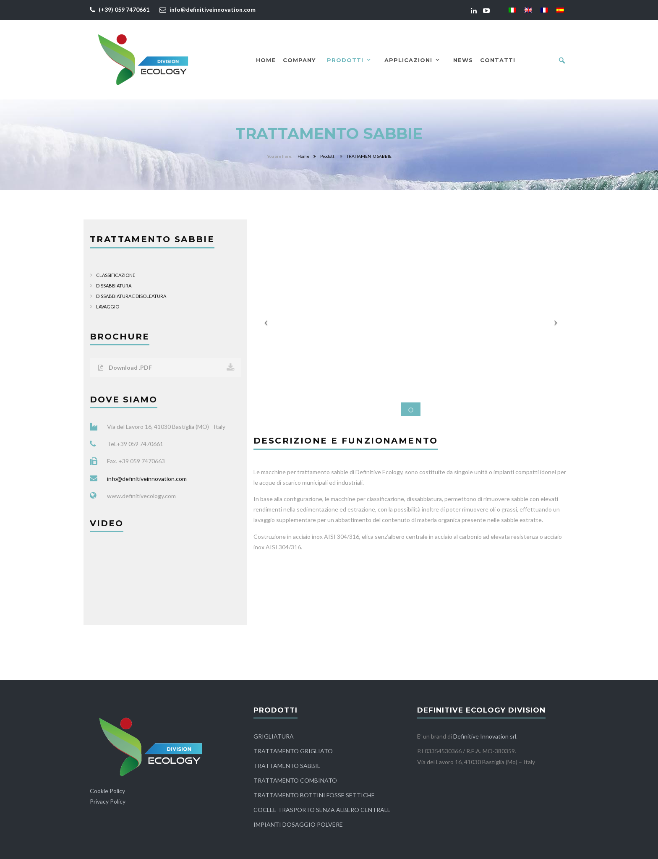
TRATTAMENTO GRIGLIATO (293, 751)
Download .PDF (166, 367)
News (463, 60)
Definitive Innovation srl (484, 736)
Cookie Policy (107, 790)
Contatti (497, 60)
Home (266, 60)
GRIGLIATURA (273, 736)
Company (299, 60)
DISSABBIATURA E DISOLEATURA (131, 296)
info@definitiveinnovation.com (213, 9)
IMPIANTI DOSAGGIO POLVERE (298, 824)
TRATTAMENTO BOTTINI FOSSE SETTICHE (314, 795)
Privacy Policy (107, 801)
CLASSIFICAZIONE (115, 275)
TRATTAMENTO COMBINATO (295, 780)
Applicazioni (412, 60)
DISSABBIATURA (113, 285)
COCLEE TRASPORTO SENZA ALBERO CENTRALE (322, 809)
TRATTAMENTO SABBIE (287, 765)
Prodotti (349, 60)
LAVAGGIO (107, 306)
